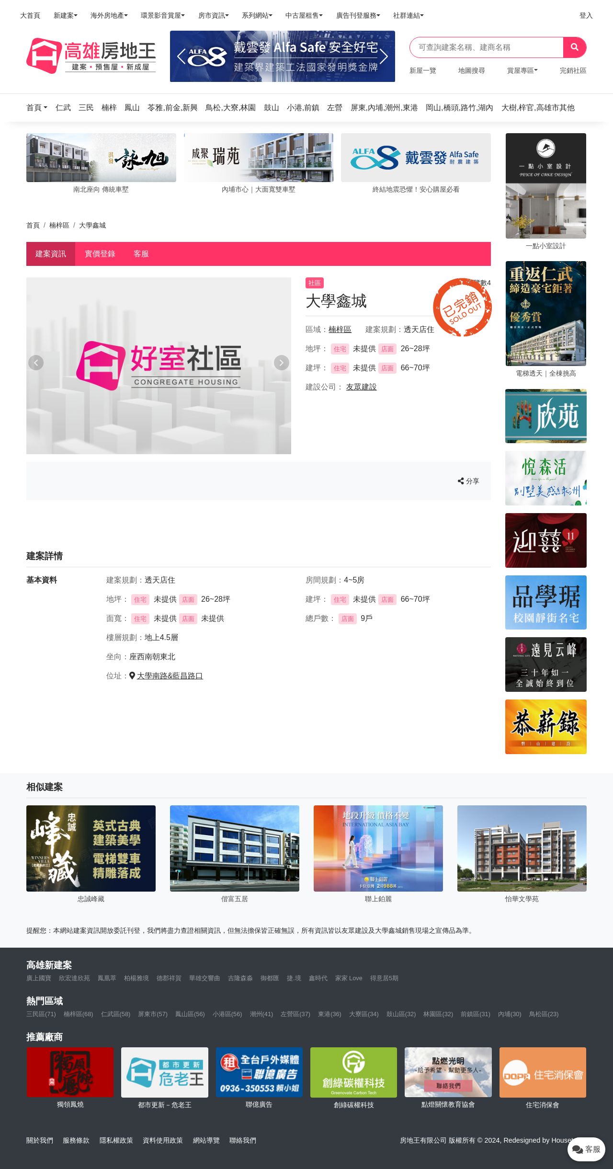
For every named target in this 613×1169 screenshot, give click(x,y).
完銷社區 (573, 70)
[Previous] (181, 56)
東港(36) (329, 1014)
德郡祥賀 (169, 978)
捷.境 (294, 978)
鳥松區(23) (544, 1014)
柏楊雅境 (136, 978)
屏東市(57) (153, 1014)
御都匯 (270, 978)
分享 (468, 481)
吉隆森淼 (240, 978)
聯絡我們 (242, 1140)
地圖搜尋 (471, 70)
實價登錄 (100, 254)
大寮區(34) (364, 1014)
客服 (141, 254)
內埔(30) (510, 1014)
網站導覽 (206, 1140)
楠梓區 (59, 225)
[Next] (383, 56)
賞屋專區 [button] (520, 70)
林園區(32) (438, 1014)
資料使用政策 (163, 1140)
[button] (39, 107)
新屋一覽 (422, 70)
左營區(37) (295, 1014)
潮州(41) (261, 1014)
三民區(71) (41, 1014)
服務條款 (76, 1140)
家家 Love (349, 978)
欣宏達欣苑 (74, 978)
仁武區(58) (116, 1014)
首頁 (33, 225)
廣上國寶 (38, 978)
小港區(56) (227, 1014)
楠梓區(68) (78, 1014)
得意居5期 (384, 978)
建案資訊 (50, 254)
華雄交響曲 (204, 978)
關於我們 (39, 1140)
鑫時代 (318, 978)
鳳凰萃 (107, 978)
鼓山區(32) (401, 1014)
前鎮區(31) (475, 1014)
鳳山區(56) (190, 1014)
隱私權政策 (116, 1140)
